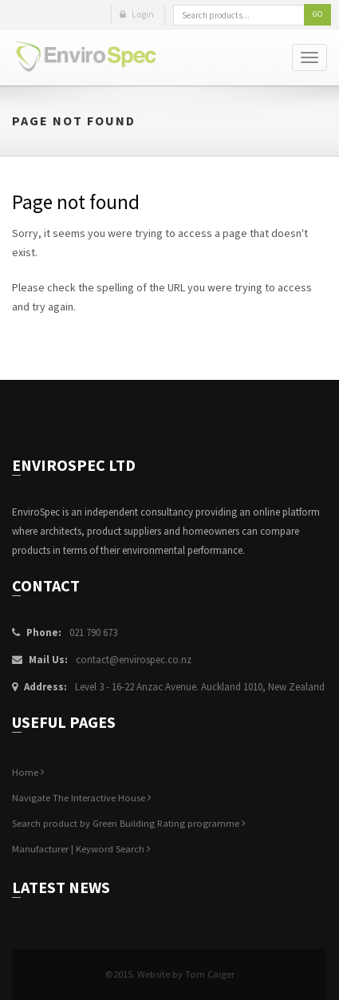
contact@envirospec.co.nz (133, 659)
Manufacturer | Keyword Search (81, 849)
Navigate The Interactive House (82, 798)
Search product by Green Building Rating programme (129, 823)
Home (28, 772)
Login (137, 14)
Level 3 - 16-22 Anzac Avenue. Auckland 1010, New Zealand (200, 687)
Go (317, 14)
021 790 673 (93, 632)
